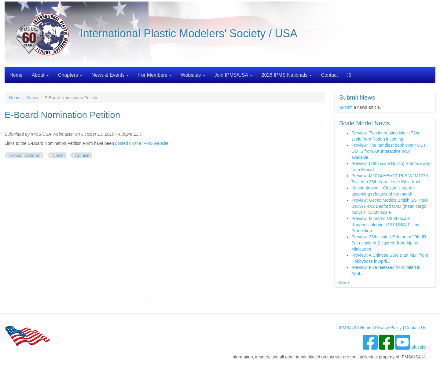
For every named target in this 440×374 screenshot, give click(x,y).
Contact (329, 75)
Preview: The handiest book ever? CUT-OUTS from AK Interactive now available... (389, 151)
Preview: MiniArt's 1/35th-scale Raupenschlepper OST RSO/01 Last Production (385, 224)
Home (16, 75)
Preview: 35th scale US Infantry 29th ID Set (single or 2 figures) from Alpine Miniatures (388, 242)
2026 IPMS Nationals (287, 75)
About (40, 75)
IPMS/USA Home (355, 327)
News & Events (110, 75)
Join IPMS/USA (233, 75)
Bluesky (418, 347)
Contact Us (415, 327)
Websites (193, 75)
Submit (346, 107)
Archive (82, 155)
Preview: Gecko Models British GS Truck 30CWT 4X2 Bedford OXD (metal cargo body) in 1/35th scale (389, 206)
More (344, 282)
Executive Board (25, 155)
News (32, 97)
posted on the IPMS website (141, 143)
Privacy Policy (388, 327)
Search (349, 75)
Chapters (70, 75)
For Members (155, 75)
